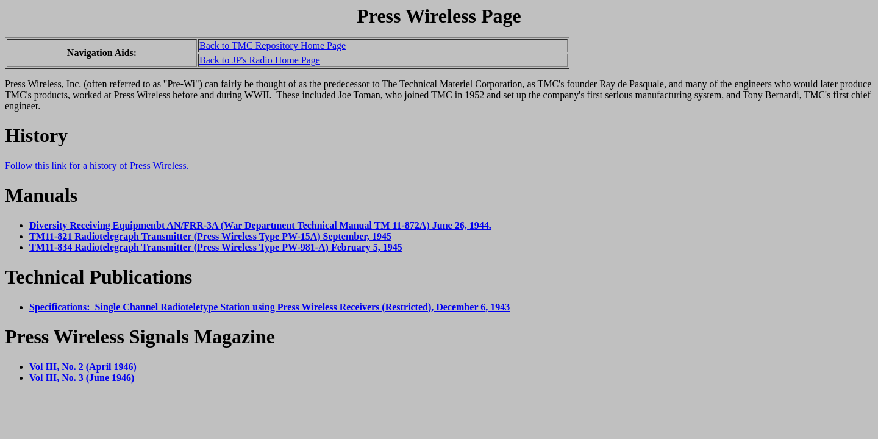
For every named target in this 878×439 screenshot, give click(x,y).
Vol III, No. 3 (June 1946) (81, 378)
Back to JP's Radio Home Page (259, 60)
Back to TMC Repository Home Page (272, 45)
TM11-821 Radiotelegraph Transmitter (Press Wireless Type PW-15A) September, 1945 (210, 236)
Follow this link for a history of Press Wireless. (97, 165)
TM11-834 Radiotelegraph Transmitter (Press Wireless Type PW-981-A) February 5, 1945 (215, 247)
